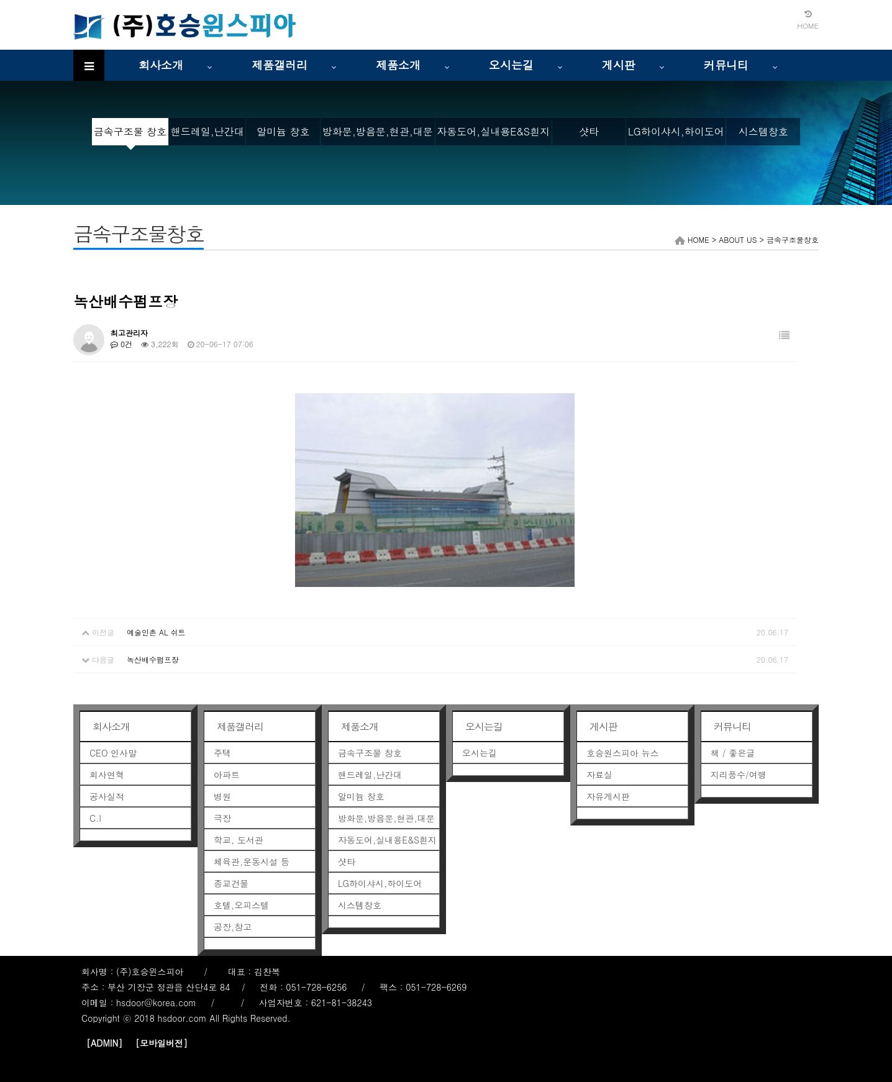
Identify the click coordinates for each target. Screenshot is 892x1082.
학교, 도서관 (238, 840)
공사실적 (106, 796)
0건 (121, 344)
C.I (95, 818)
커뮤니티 (726, 65)
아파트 (227, 774)
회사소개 (161, 65)
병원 (222, 796)
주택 (222, 753)
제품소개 (398, 65)
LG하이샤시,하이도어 (676, 131)
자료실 (599, 774)
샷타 (589, 131)
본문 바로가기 (0, 0)
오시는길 (511, 65)
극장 (222, 818)
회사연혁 (106, 774)
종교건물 (231, 883)
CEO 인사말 (113, 753)
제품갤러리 (279, 65)
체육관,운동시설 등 (251, 861)
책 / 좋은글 (733, 753)
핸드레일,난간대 (207, 131)
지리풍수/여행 (739, 774)
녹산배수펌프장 (153, 659)
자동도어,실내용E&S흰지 (493, 131)
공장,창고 (233, 927)
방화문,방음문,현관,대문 (377, 131)
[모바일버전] (161, 1043)
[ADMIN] (104, 1043)
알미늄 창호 (283, 131)
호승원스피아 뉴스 (622, 753)
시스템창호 (763, 131)
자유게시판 (608, 796)
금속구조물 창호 (130, 131)
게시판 (618, 65)
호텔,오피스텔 (241, 905)
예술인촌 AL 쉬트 (156, 632)
